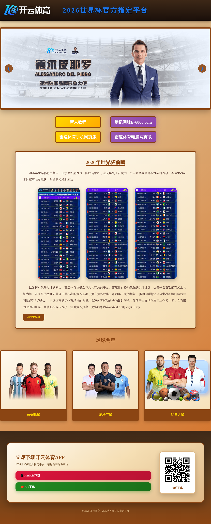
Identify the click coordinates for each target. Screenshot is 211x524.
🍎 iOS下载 (27, 486)
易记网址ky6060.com (133, 122)
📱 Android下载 (30, 475)
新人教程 (78, 122)
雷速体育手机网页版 (77, 137)
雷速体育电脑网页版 (133, 137)
